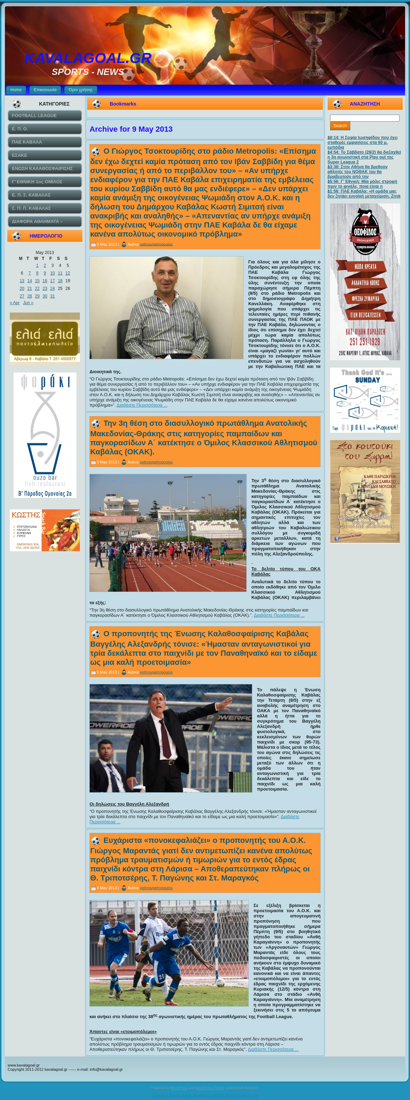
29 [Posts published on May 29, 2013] (37, 296)
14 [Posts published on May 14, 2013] (29, 280)
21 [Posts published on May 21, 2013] (29, 288)
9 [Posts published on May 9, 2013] (45, 273)
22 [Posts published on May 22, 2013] (37, 288)
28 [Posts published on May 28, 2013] (29, 296)
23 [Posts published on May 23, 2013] (45, 288)
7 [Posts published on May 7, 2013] (30, 273)
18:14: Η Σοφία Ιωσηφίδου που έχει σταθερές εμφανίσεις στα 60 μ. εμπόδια (363, 142)
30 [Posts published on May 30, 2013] (45, 296)
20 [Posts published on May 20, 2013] (22, 288)
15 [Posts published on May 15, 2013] (37, 280)
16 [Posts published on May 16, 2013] (45, 280)
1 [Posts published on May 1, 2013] (37, 265)
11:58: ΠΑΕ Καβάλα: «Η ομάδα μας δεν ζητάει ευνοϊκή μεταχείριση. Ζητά (364, 194)
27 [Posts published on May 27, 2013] (22, 296)
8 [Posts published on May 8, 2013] (37, 273)
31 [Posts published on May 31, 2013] (52, 296)
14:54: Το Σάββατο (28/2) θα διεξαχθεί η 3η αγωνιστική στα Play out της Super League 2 (364, 157)
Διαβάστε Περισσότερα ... (142, 405)
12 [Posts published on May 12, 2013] (68, 273)
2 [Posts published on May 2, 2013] (45, 265)
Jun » (28, 302)
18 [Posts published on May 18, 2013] (60, 280)
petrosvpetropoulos (156, 244)
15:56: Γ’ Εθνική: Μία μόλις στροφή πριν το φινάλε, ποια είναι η (362, 184)
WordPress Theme (209, 1088)
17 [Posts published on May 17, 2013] (52, 280)
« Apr (15, 302)
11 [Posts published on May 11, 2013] (60, 273)
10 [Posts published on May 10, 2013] (52, 273)
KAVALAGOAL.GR (88, 58)
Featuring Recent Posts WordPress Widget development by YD (205, 1095)
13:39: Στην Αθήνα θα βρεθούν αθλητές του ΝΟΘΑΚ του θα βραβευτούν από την (358, 171)
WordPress (179, 1088)
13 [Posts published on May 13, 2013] (22, 280)
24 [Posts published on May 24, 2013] (52, 288)
